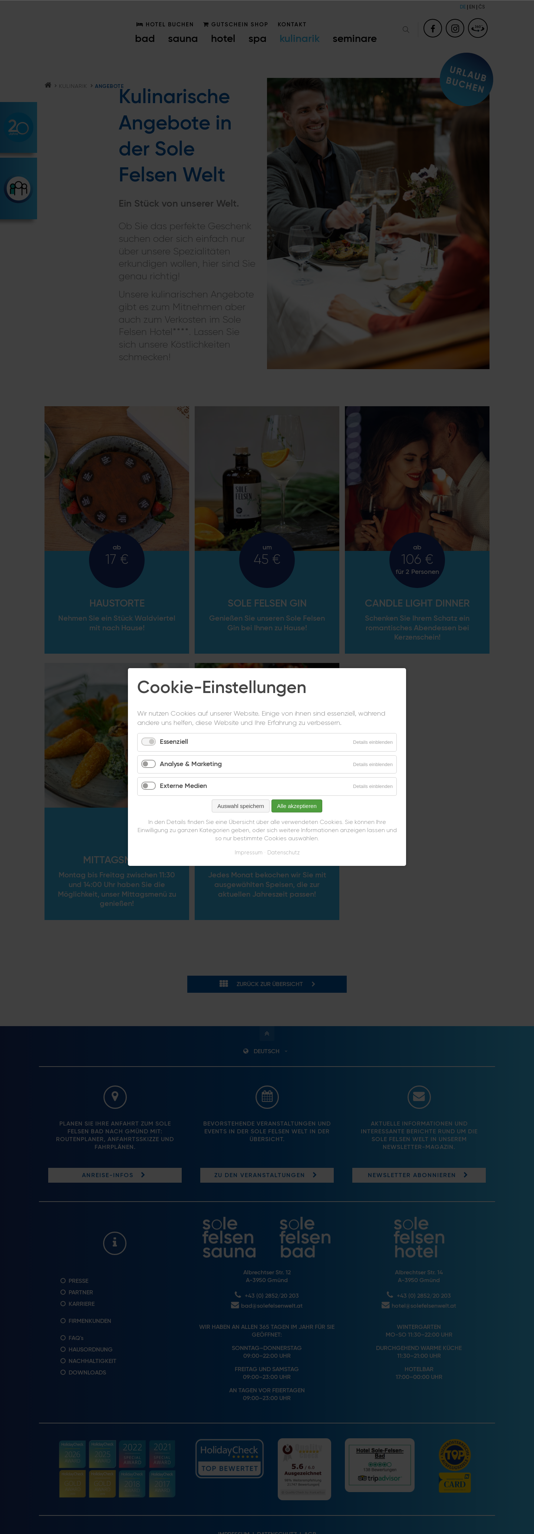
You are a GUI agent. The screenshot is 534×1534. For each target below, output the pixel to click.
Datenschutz (283, 853)
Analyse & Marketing (191, 764)
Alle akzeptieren (297, 806)
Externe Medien (183, 786)
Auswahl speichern (240, 806)
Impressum (249, 853)
